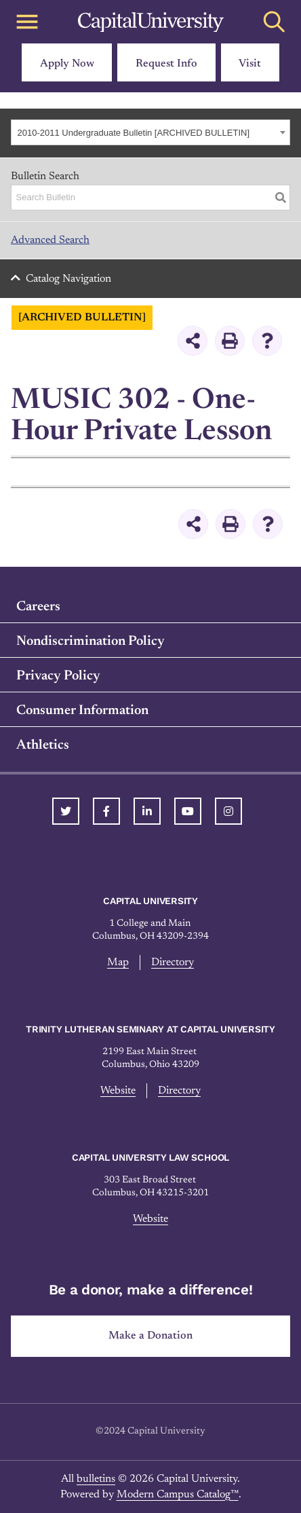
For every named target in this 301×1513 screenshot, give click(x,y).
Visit (250, 63)
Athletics (42, 745)
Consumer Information (82, 710)
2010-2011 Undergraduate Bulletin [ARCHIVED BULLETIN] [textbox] (134, 133)
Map (118, 962)
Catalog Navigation (68, 279)
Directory (172, 962)
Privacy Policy (58, 676)
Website (118, 1090)
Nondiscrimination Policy (90, 641)
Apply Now (67, 63)
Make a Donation (150, 1335)
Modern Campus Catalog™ (178, 1494)
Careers (38, 607)
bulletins (96, 1479)
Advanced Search (50, 240)
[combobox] (150, 132)
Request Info (166, 63)
